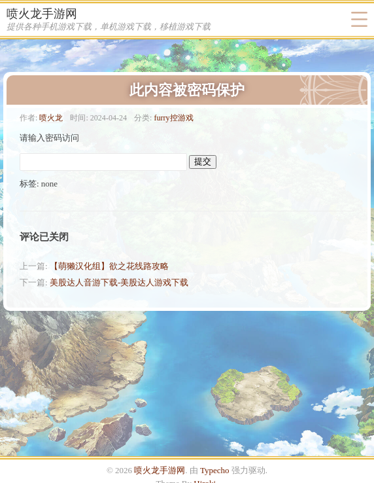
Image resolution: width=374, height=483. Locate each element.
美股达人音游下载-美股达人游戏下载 (119, 282)
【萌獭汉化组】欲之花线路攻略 (109, 266)
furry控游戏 (173, 117)
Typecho (215, 470)
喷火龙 (51, 117)
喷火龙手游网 (42, 13)
